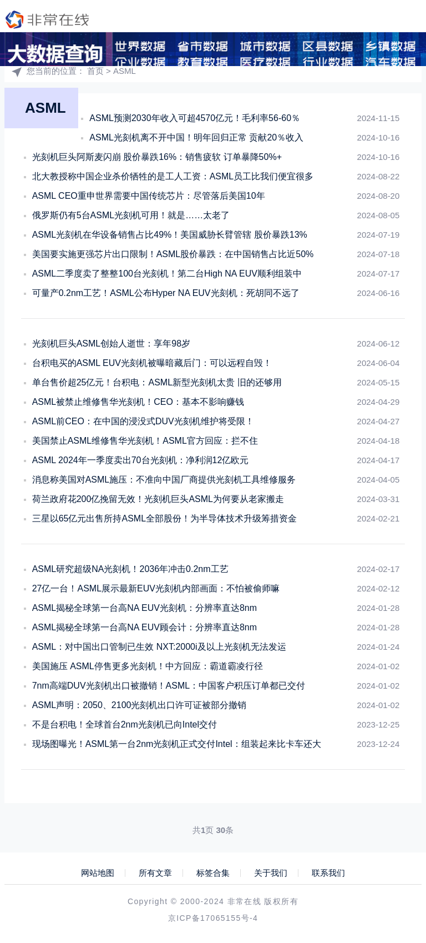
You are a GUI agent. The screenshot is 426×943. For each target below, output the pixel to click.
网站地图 (97, 873)
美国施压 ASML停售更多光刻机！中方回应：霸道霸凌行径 (147, 666)
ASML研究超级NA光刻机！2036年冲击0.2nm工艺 (130, 569)
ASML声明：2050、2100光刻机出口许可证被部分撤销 (139, 705)
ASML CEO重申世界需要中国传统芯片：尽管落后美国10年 (148, 195)
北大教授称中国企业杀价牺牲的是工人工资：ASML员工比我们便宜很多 (173, 176)
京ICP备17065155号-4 (213, 918)
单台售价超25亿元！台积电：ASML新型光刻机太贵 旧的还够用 (157, 382)
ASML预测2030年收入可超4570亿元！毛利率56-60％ (194, 118)
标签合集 (213, 873)
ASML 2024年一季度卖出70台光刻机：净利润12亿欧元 (140, 460)
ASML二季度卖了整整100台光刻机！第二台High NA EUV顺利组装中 (167, 273)
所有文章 (155, 873)
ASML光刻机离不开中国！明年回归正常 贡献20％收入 (196, 137)
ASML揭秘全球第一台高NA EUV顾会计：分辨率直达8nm (144, 627)
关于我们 (270, 873)
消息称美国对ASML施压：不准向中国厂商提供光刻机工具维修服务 (164, 479)
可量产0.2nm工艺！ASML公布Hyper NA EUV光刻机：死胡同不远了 (166, 293)
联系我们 (328, 873)
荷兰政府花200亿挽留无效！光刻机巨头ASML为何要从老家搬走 (158, 499)
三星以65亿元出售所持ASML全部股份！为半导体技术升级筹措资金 (164, 518)
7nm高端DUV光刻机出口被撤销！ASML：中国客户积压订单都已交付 (168, 685)
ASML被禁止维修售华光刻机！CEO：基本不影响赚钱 (138, 402)
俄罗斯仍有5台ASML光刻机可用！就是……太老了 (131, 215)
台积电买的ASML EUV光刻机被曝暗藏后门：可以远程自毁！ (152, 363)
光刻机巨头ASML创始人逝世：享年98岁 (111, 343)
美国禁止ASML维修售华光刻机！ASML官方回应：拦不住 (145, 440)
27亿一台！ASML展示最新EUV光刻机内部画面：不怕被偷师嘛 (156, 588)
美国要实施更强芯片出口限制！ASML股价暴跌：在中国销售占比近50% (173, 254)
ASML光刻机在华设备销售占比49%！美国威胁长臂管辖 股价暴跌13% (169, 234)
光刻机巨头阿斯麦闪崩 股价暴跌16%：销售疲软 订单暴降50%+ (157, 157)
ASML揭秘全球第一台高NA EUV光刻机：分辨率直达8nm (144, 608)
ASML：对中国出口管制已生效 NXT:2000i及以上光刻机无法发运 (159, 646)
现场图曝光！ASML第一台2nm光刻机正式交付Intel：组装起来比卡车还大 (176, 744)
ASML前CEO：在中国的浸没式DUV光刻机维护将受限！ (143, 421)
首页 (95, 71)
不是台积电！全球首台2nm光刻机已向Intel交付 (124, 724)
